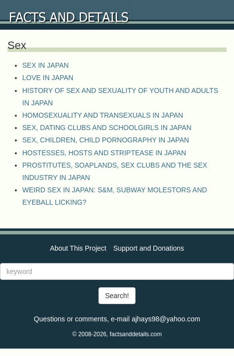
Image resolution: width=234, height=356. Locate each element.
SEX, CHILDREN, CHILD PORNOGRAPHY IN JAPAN (105, 140)
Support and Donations (148, 248)
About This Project (78, 248)
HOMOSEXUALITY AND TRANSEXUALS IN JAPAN (102, 115)
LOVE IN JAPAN (47, 78)
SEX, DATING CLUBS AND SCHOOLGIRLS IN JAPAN (106, 128)
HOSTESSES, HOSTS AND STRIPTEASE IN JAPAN (104, 153)
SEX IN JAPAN (45, 65)
